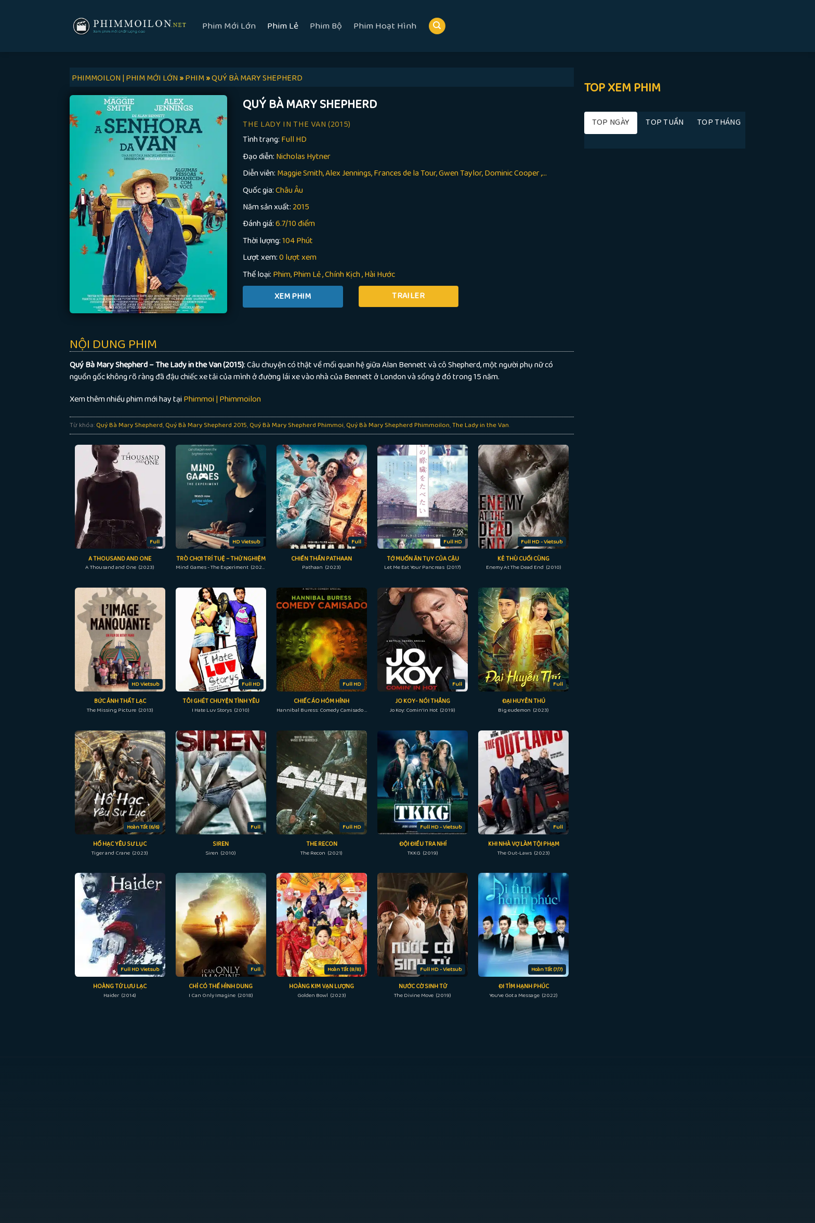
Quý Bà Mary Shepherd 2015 (206, 425)
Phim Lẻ (282, 26)
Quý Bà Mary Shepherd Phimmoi (296, 425)
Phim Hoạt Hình (384, 26)
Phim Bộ (326, 26)
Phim (282, 274)
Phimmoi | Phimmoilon (222, 399)
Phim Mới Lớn (229, 26)
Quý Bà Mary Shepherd (129, 425)
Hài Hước (379, 274)
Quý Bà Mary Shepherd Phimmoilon (398, 425)
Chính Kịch (342, 274)
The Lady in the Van (480, 425)
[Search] (437, 26)
